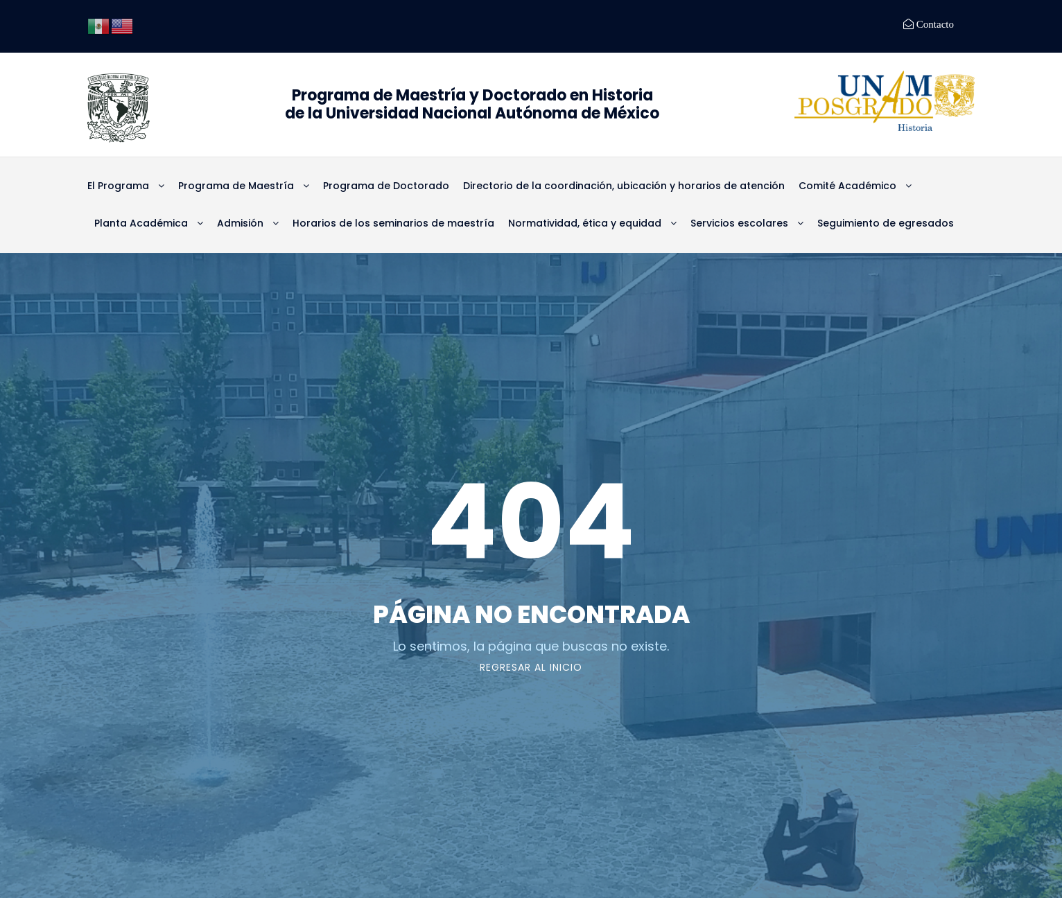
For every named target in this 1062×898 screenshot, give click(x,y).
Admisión (240, 223)
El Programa (118, 186)
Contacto (934, 24)
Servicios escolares (739, 223)
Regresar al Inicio (531, 667)
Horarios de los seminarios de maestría (393, 223)
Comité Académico (847, 186)
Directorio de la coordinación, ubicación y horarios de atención (624, 186)
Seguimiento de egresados (885, 223)
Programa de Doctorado (386, 186)
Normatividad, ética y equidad (584, 223)
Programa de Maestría (236, 186)
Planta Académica (141, 223)
